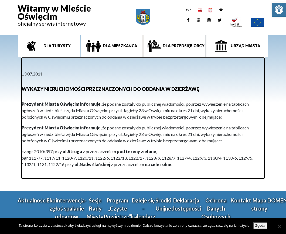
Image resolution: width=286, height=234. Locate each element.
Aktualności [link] (32, 200)
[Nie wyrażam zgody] (279, 226)
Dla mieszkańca (119, 45)
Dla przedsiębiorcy (183, 45)
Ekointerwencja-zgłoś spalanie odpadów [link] (67, 208)
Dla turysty (57, 45)
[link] (279, 10)
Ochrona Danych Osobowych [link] (215, 208)
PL (188, 9)
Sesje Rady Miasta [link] (95, 208)
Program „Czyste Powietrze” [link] (117, 208)
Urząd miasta (245, 45)
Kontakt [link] (240, 200)
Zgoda (260, 225)
